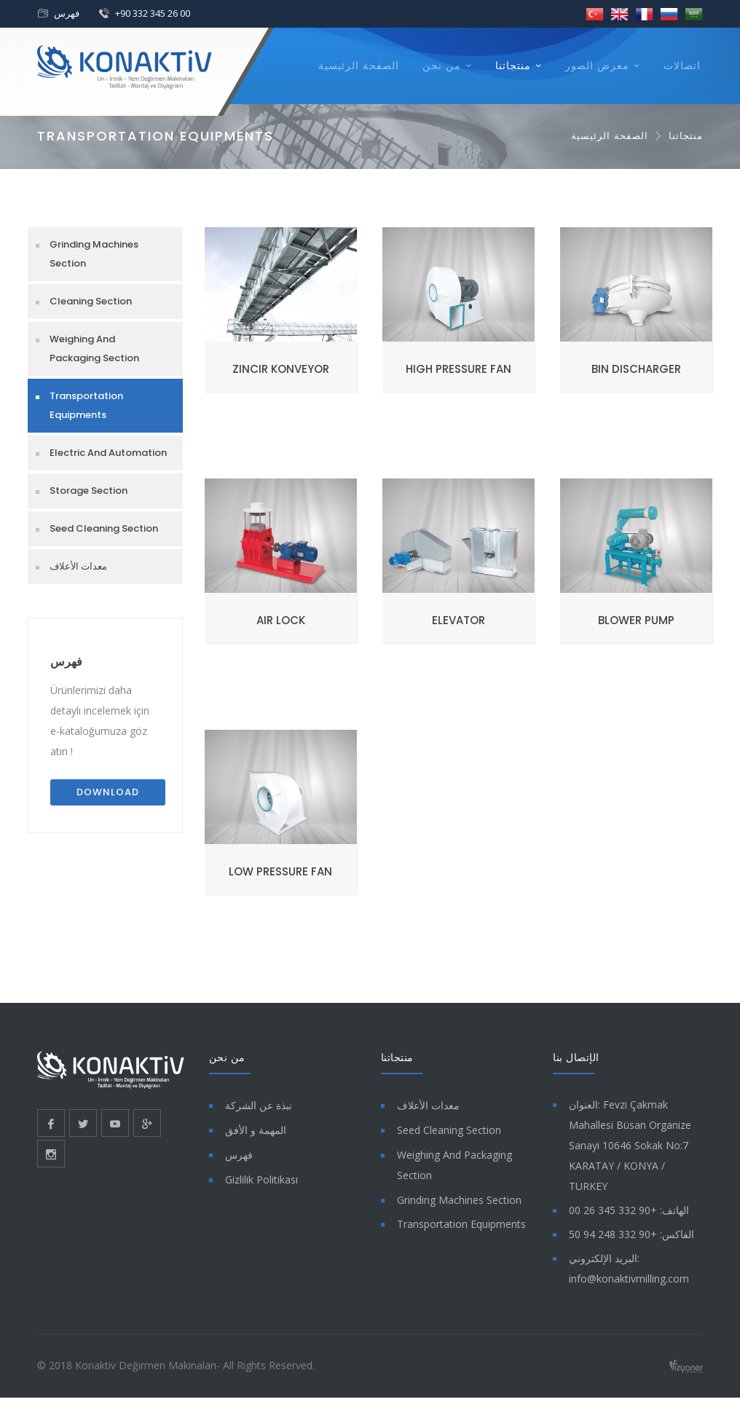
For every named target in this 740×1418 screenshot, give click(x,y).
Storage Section (88, 490)
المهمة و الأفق (255, 1130)
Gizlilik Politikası (261, 1179)
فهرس (66, 13)
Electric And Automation (108, 453)
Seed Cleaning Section (104, 528)
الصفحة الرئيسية (358, 65)
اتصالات (682, 65)
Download (107, 792)
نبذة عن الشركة (258, 1105)
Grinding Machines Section (94, 253)
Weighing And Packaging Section (94, 348)
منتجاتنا (513, 65)
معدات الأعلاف (78, 566)
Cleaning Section (91, 301)
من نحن (441, 65)
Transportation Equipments (86, 405)
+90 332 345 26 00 (152, 13)
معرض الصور (597, 65)
